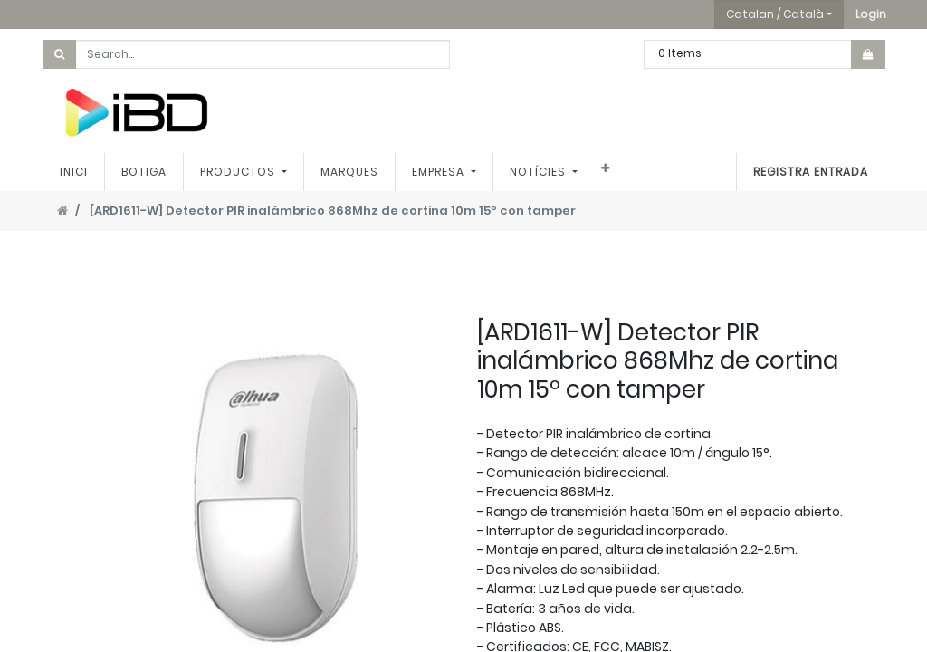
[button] (871, 14)
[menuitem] (73, 172)
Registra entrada (810, 171)
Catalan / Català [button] (775, 14)
